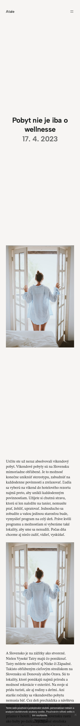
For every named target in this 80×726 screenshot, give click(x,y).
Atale (10, 11)
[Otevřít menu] (72, 11)
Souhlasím (40, 720)
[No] (75, 715)
